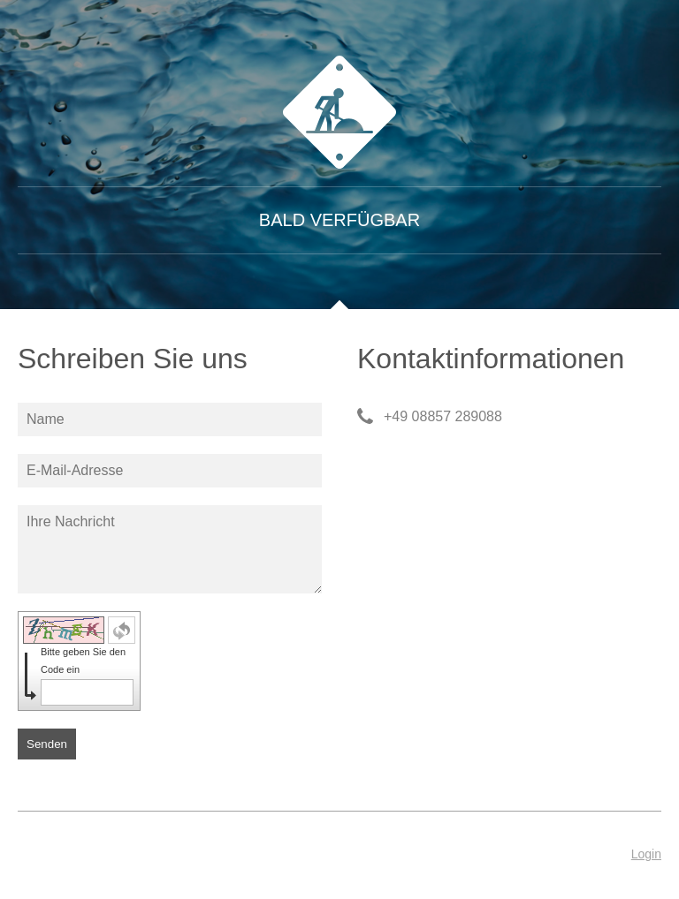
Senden (47, 744)
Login (646, 854)
